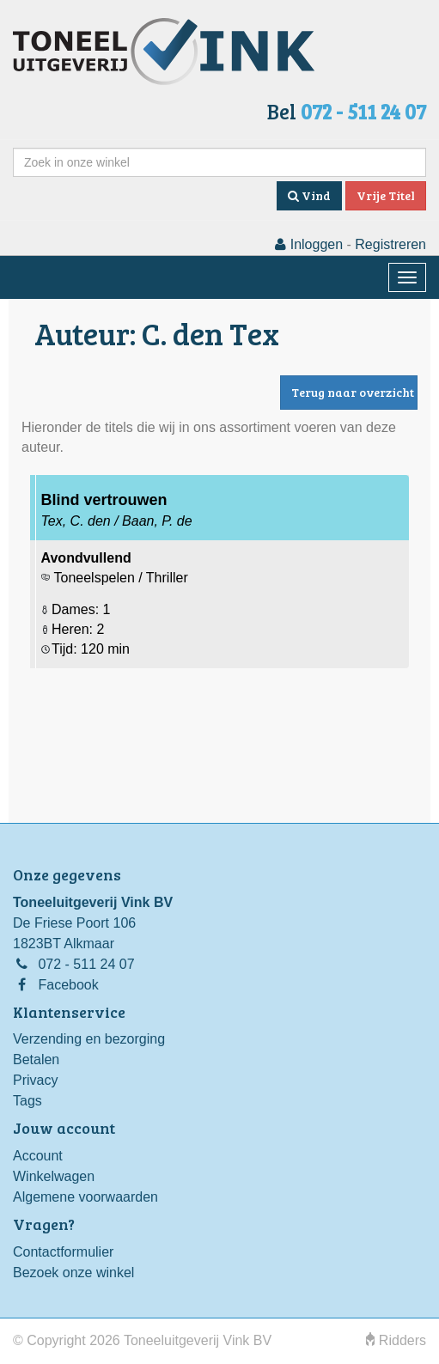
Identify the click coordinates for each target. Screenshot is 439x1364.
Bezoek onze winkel (73, 1272)
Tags (27, 1100)
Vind (309, 195)
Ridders (396, 1340)
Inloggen (309, 244)
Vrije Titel (386, 195)
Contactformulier (63, 1252)
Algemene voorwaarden (85, 1197)
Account (38, 1155)
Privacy (35, 1080)
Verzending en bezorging (89, 1039)
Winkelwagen (54, 1176)
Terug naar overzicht (352, 392)
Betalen (36, 1059)
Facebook (68, 984)
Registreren (390, 244)
